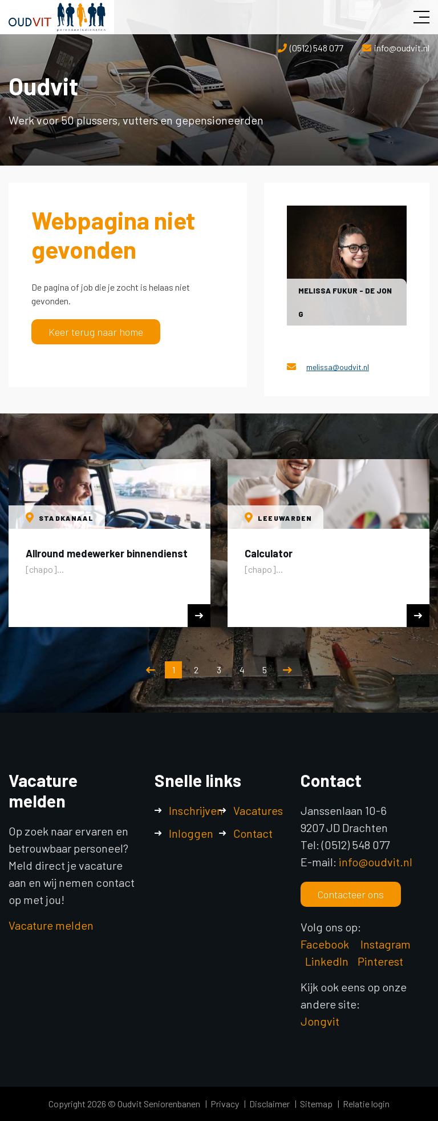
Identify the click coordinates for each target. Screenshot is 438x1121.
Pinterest (380, 961)
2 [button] (196, 669)
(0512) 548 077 (316, 47)
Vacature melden (51, 925)
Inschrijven (196, 810)
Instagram (386, 944)
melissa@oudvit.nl (337, 367)
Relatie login (366, 1103)
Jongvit (320, 1021)
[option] (109, 543)
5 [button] (264, 669)
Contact (253, 833)
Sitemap (316, 1103)
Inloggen (191, 833)
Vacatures (258, 810)
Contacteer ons (351, 894)
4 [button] (242, 669)
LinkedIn (326, 961)
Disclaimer (269, 1103)
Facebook (325, 944)
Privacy (224, 1103)
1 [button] (173, 669)
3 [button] (219, 669)
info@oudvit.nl (401, 47)
